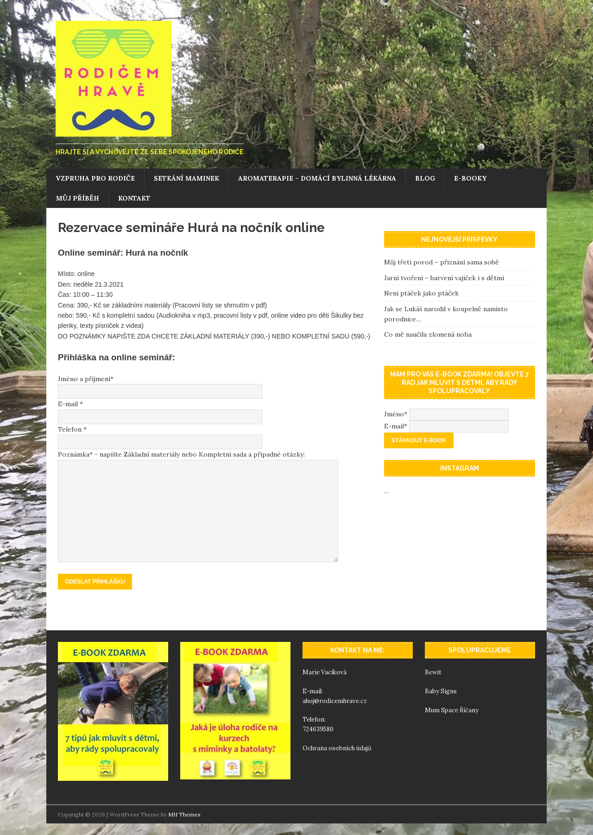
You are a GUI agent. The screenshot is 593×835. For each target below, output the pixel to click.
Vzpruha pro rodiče (95, 178)
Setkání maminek (186, 178)
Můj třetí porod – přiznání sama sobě (441, 262)
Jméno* (395, 414)
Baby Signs (441, 691)
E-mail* (395, 426)
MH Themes (184, 814)
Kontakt (134, 198)
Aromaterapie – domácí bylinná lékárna (317, 178)
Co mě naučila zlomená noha (428, 334)
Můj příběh (77, 198)
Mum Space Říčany (452, 710)
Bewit (433, 672)
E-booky (470, 178)
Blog (425, 178)
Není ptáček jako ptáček (421, 293)
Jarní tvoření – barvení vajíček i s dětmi (444, 278)
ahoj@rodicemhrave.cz (335, 701)
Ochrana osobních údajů (338, 748)
